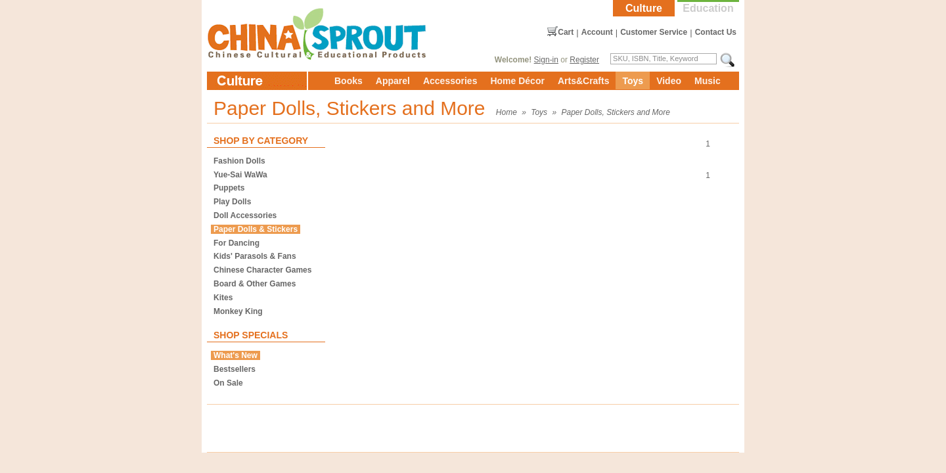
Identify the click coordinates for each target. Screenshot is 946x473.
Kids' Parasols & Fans (255, 256)
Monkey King (238, 311)
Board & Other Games (255, 283)
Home (506, 112)
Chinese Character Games (262, 270)
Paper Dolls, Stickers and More (615, 112)
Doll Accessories (245, 215)
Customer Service (653, 32)
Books (348, 81)
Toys (632, 81)
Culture (643, 8)
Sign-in (546, 59)
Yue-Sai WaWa (240, 174)
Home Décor (517, 81)
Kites (223, 297)
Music (707, 81)
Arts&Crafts (584, 81)
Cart (566, 32)
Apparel (393, 81)
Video (668, 81)
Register (584, 59)
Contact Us (715, 32)
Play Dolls (232, 201)
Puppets (229, 187)
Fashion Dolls (239, 161)
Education (708, 8)
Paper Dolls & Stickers (256, 229)
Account (597, 32)
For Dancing (236, 243)
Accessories (450, 81)
